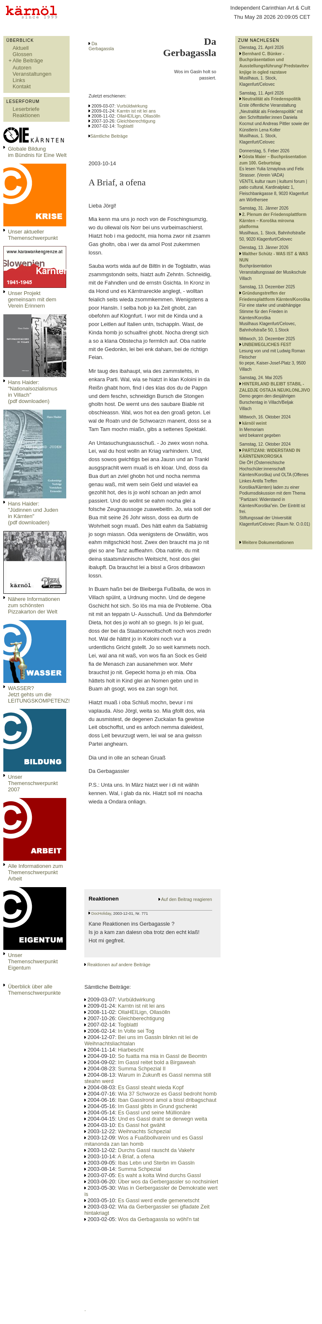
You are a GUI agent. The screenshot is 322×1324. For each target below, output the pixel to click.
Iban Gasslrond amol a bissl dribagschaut (167, 1100)
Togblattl (125, 125)
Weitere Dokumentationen (268, 542)
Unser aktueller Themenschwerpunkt (33, 234)
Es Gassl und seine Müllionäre (154, 1112)
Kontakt (22, 86)
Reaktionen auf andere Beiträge (118, 964)
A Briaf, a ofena (136, 1156)
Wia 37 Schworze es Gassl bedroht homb (167, 1094)
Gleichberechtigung (136, 120)
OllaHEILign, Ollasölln (139, 115)
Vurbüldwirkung (132, 105)
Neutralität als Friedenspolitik (271, 99)
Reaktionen (26, 115)
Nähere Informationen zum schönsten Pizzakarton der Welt (34, 605)
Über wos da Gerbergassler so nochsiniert (168, 1181)
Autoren (22, 67)
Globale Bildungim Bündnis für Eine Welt (37, 152)
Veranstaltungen (32, 74)
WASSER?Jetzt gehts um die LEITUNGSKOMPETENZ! (39, 694)
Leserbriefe (26, 109)
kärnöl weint (254, 423)
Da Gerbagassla (101, 46)
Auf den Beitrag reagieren (186, 899)
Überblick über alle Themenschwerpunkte (34, 989)
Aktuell (21, 48)
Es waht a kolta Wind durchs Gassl (159, 1175)
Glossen (22, 54)
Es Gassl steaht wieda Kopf (151, 1087)
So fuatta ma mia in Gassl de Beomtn (162, 1056)
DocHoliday (101, 913)
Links (19, 80)
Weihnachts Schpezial (144, 1131)
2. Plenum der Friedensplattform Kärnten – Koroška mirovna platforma (272, 220)
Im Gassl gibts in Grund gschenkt (157, 1106)
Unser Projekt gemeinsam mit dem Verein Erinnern (32, 299)
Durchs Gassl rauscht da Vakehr (156, 1150)
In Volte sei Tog (136, 1031)
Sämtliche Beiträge (108, 136)
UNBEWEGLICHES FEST (266, 344)
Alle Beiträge (28, 60)
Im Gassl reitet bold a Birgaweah (156, 1062)
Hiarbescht (130, 1050)
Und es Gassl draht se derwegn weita (162, 1119)
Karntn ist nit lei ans (136, 110)
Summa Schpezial (139, 1169)
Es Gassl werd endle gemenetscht (158, 1200)
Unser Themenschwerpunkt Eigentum (33, 961)
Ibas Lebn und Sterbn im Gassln (156, 1163)
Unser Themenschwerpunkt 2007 (33, 783)
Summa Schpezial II (142, 1068)
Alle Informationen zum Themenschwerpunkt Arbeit (35, 872)
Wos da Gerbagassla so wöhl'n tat (158, 1219)
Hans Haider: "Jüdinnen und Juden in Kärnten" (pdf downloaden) (33, 513)
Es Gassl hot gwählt (141, 1125)
